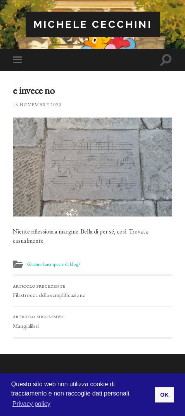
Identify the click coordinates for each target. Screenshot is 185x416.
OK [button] (164, 395)
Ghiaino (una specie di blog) (53, 264)
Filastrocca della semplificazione (92, 291)
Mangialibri (92, 321)
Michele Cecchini (92, 24)
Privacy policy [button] (31, 404)
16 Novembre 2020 (37, 105)
